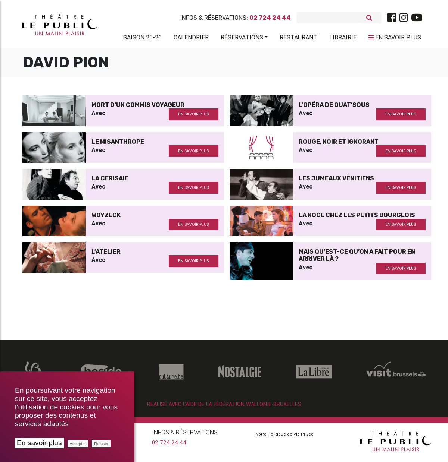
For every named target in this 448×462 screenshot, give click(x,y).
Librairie (343, 38)
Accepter (78, 444)
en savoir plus (193, 117)
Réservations (242, 38)
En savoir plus (39, 443)
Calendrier (191, 38)
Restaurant (298, 38)
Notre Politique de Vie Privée (284, 437)
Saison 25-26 (142, 38)
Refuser (101, 444)
